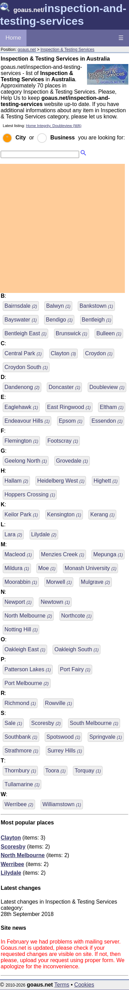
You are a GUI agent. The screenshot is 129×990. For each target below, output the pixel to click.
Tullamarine (22, 784)
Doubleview (107, 387)
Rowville (58, 703)
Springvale (105, 737)
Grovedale (72, 461)
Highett (106, 481)
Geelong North (25, 461)
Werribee (18, 804)
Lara (13, 534)
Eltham (111, 407)
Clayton (63, 353)
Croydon (98, 353)
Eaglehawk (21, 407)
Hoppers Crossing (29, 494)
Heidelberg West (60, 481)
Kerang (102, 514)
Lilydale (43, 534)
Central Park (23, 353)
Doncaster (64, 387)
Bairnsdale (20, 306)
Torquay (88, 770)
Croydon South (26, 367)
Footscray (62, 441)
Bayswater (20, 320)
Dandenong (22, 387)
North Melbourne (28, 616)
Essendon (107, 421)
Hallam (16, 481)
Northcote (76, 616)
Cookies (84, 985)
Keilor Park (21, 514)
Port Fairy (75, 669)
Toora (55, 770)
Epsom (71, 421)
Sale (13, 723)
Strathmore (21, 751)
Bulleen (108, 333)
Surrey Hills (64, 751)
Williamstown (61, 804)
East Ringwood (69, 407)
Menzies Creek (62, 554)
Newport (18, 602)
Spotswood (63, 737)
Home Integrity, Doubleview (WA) (53, 126)
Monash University (91, 568)
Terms (61, 985)
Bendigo (59, 320)
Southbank (20, 737)
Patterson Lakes (27, 669)
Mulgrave (95, 582)
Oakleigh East (24, 649)
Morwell (59, 582)
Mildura (16, 568)
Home (13, 37)
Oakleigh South (76, 649)
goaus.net (27, 49)
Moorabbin (20, 582)
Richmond (20, 703)
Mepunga (108, 554)
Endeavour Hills (27, 421)
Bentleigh (96, 320)
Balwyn (58, 306)
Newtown (55, 602)
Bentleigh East (25, 333)
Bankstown (96, 306)
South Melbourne (94, 723)
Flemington (21, 441)
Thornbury (20, 770)
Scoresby (46, 723)
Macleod (18, 554)
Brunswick (71, 333)
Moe (46, 568)
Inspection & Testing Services (68, 49)
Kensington (64, 514)
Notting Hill (20, 629)
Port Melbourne (26, 683)
